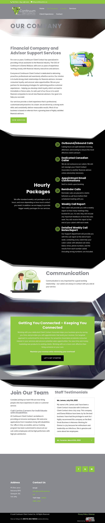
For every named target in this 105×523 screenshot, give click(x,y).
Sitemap (92, 514)
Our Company (52, 8)
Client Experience (46, 14)
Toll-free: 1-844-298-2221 (20, 2)
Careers (63, 8)
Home (41, 8)
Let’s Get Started (52, 353)
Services (72, 8)
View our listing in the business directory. (29, 519)
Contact (59, 14)
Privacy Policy (83, 514)
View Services (19, 120)
